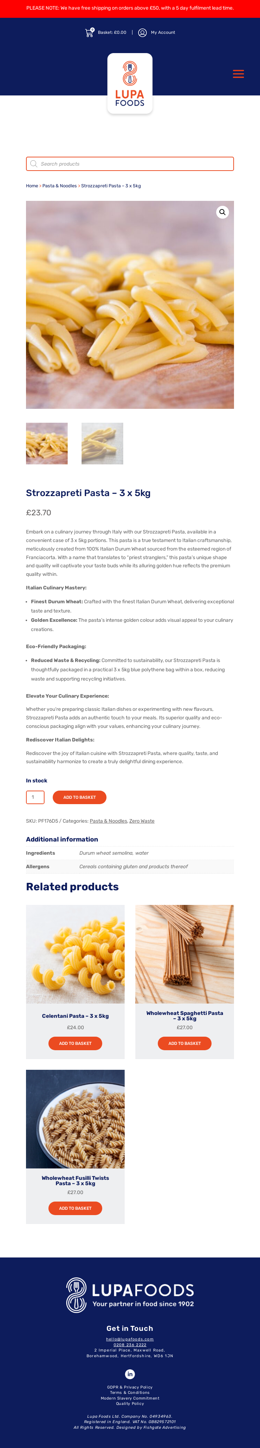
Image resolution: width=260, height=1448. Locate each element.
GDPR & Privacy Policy (130, 1387)
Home (32, 185)
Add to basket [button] (75, 1043)
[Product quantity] (35, 797)
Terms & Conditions (130, 1392)
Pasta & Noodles (59, 185)
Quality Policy (130, 1403)
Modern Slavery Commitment (130, 1398)
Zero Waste (142, 821)
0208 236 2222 (130, 1345)
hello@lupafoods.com (130, 1339)
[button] (222, 212)
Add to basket (79, 797)
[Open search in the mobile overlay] (130, 164)
